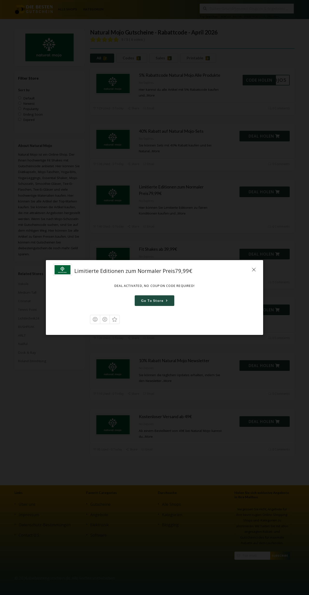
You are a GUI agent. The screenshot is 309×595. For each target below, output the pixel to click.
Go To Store (155, 300)
